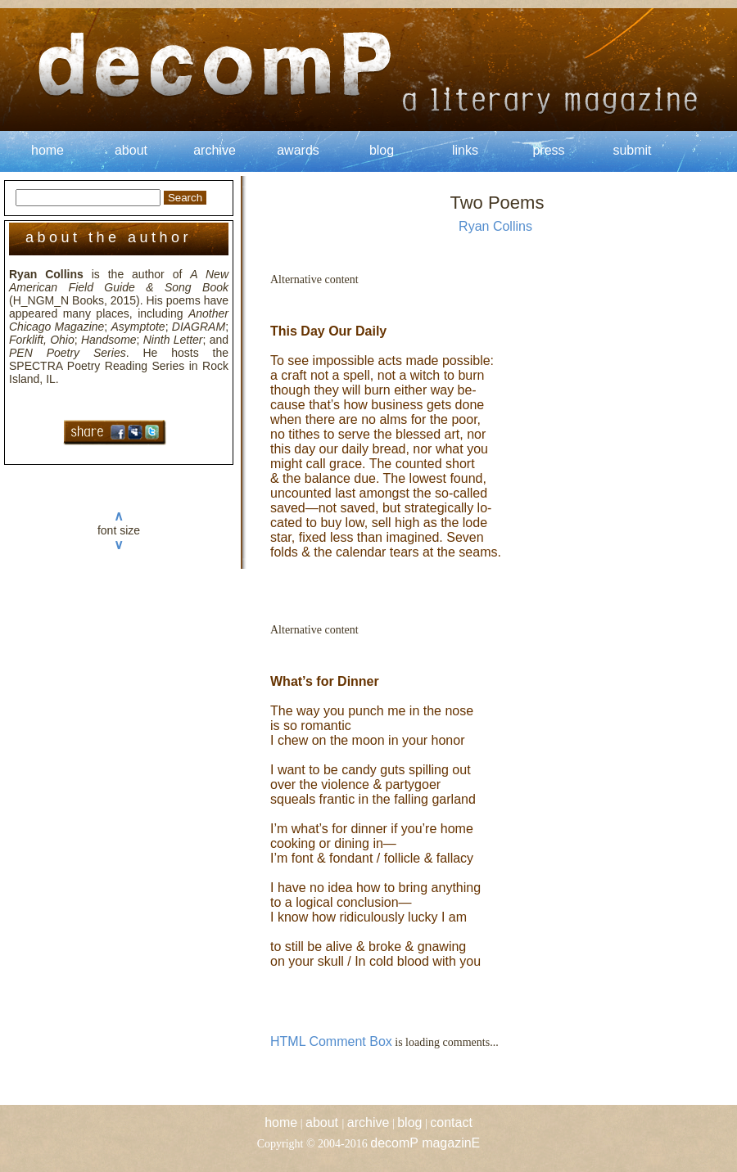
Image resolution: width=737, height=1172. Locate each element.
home (47, 150)
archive (214, 150)
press (548, 150)
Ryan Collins (495, 226)
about (131, 150)
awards (298, 150)
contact (451, 1122)
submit (632, 150)
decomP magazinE (425, 1143)
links (465, 150)
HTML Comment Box (331, 1041)
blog (381, 150)
